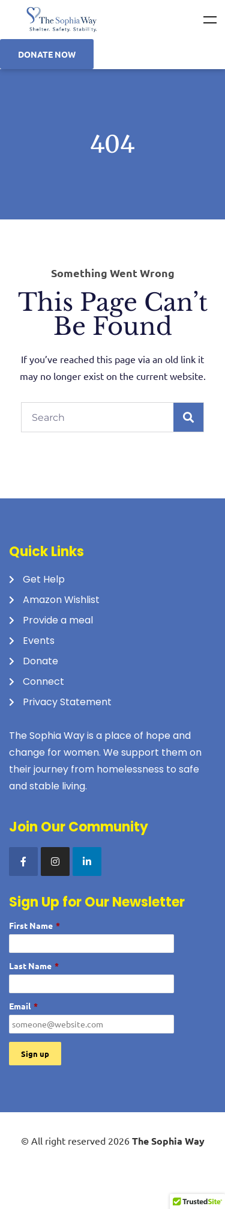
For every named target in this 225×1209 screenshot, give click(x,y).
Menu (210, 20)
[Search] (188, 417)
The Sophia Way (168, 1140)
